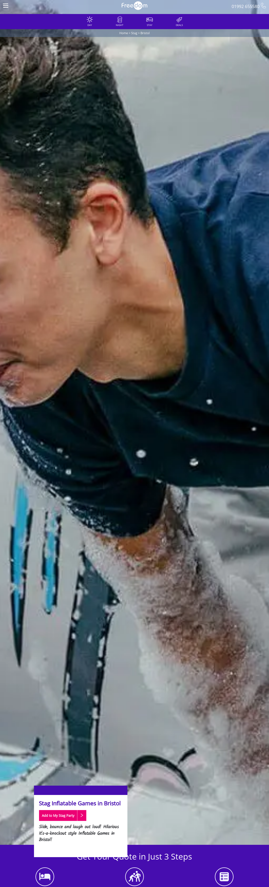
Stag (134, 33)
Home (123, 33)
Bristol (145, 33)
